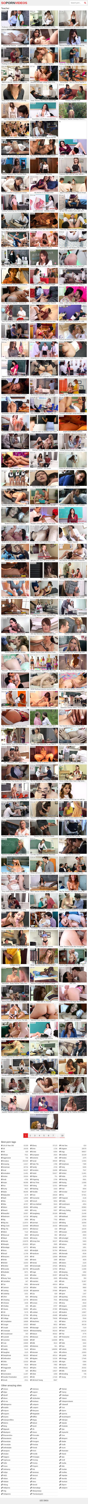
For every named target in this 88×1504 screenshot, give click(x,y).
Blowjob (15, 1244)
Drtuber (5, 1454)
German (44, 1222)
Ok (32, 1429)
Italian (44, 1287)
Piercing (73, 1179)
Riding (73, 1222)
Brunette (15, 1269)
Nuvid (33, 1426)
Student (73, 1312)
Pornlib (33, 1454)
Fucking (44, 1207)
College (15, 1318)
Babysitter (15, 1195)
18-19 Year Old (15, 1145)
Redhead (73, 1216)
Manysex (34, 1411)
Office (44, 1371)
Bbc (15, 1201)
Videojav (63, 1420)
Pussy (73, 1207)
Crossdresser (15, 1334)
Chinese (15, 1303)
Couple (15, 1327)
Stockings (73, 1300)
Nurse (44, 1364)
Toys (73, 1346)
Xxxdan (63, 1469)
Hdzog (4, 1485)
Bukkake (15, 1272)
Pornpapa (34, 1457)
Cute (15, 1343)
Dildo (15, 1361)
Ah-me (4, 1401)
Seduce (73, 1244)
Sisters (73, 1263)
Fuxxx (4, 1466)
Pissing (73, 1182)
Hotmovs (34, 1389)
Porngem (34, 1441)
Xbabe (62, 1441)
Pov (73, 1195)
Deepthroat (15, 1355)
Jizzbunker (35, 1398)
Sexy (73, 1247)
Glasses (44, 1232)
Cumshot (15, 1340)
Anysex (4, 1417)
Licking (44, 1315)
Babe (15, 1192)
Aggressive (15, 1158)
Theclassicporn (36, 1494)
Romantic (73, 1225)
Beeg (4, 1426)
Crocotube (6, 1444)
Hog (3, 1491)
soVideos (14, 3)
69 (15, 1151)
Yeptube (63, 1475)
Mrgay (33, 1420)
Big (15, 1219)
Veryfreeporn (65, 1417)
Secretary (73, 1241)
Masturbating (44, 1330)
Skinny (73, 1266)
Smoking (73, 1278)
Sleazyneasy (35, 1491)
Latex (44, 1306)
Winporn (63, 1438)
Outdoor (73, 1154)
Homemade (44, 1266)
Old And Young (44, 1380)
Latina (44, 1309)
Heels (44, 1259)
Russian (73, 1232)
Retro (73, 1219)
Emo (44, 1148)
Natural (44, 1355)
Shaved (73, 1250)
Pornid (33, 1448)
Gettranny (5, 1469)
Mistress (44, 1346)
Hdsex (4, 1478)
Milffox (33, 1417)
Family (44, 1167)
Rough (73, 1229)
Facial (44, 1161)
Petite (73, 1176)
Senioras (34, 1472)
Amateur (15, 1161)
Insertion (44, 1281)
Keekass (34, 1401)
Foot (44, 1195)
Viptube (63, 1423)
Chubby (15, 1306)
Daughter (15, 1352)
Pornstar (73, 1192)
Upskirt (73, 1355)
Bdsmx (4, 1423)
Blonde (15, 1241)
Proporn (34, 1466)
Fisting (44, 1185)
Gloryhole (44, 1235)
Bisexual (15, 1235)
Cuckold (15, 1337)
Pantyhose (73, 1164)
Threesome (73, 1337)
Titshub (63, 1389)
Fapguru (5, 1457)
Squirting (73, 1296)
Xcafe (62, 1444)
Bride (15, 1259)
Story (73, 1303)
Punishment (73, 1204)
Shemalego (35, 1488)
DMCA (46, 1500)
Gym (44, 1244)
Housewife (44, 1269)
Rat (32, 1469)
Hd (44, 1256)
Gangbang (44, 1213)
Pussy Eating (73, 1210)
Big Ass (15, 1222)
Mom (44, 1349)
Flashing (44, 1188)
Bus (15, 1275)
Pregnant (73, 1198)
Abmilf (4, 1395)
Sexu (33, 1482)
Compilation (15, 1321)
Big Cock (15, 1225)
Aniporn (5, 1411)
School (73, 1235)
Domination (15, 1374)
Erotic (44, 1151)
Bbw (15, 1204)
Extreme (44, 1158)
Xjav (62, 1457)
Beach (15, 1210)
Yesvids (63, 1478)
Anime (15, 1176)
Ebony (44, 1145)
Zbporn (62, 1485)
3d (15, 1148)
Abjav (4, 1392)
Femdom (44, 1170)
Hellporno (5, 1488)
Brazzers (15, 1256)
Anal (15, 1170)
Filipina (44, 1176)
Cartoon (15, 1287)
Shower (73, 1256)
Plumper (73, 1185)
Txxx (62, 1407)
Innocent (44, 1278)
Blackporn (5, 1432)
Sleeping (73, 1272)
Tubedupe (64, 1395)
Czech (15, 1346)
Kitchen (44, 1300)
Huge (44, 1272)
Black (15, 1238)
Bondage (15, 1247)
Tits (73, 1340)
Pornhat (34, 1444)
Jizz (44, 1293)
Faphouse (5, 1460)
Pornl (33, 1451)
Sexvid (33, 1485)
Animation (15, 1173)
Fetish (44, 1173)
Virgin (73, 1361)
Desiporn (5, 1451)
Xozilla (62, 1463)
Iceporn (34, 1392)
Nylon (44, 1367)
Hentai (44, 1263)
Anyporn (5, 1414)
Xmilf (62, 1460)
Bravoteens (6, 1438)
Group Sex (44, 1241)
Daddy (15, 1349)
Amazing (15, 1164)
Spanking (73, 1287)
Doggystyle (15, 1367)
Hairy (44, 1247)
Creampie (15, 1330)
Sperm (73, 1290)
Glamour (44, 1229)
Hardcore (44, 1253)
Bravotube (6, 1441)
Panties (73, 1158)
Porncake (34, 1435)
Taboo (73, 1321)
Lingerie (44, 1318)
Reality (73, 1213)
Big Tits (15, 1229)
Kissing (44, 1296)
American (15, 1167)
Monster (44, 1352)
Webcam (73, 1367)
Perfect (73, 1173)
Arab (15, 1179)
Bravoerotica (6, 1435)
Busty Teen (15, 1278)
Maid (44, 1324)
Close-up (15, 1315)
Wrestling (73, 1374)
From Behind (44, 1204)
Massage (44, 1327)
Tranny (62, 1392)
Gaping (44, 1216)
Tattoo (73, 1324)
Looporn (34, 1407)
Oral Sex (73, 1145)
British (15, 1263)
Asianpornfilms (7, 1420)
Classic (15, 1309)
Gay (44, 1219)
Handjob (44, 1250)
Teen (73, 1330)
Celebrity (15, 1293)
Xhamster (63, 1451)
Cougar (15, 1324)
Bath (15, 1198)
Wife (73, 1371)
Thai (73, 1334)
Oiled (44, 1374)
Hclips (4, 1472)
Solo (73, 1281)
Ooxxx (33, 1432)
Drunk (15, 1380)
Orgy (73, 1151)
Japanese (44, 1290)
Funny (44, 1210)
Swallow (73, 1315)
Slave (73, 1269)
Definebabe (6, 1448)
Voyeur (73, 1364)
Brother (15, 1266)
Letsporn (34, 1404)
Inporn (33, 1395)
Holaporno (6, 1494)
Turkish (73, 1349)
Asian (15, 1182)
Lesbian (44, 1312)
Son (73, 1284)
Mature (44, 1334)
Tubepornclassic (66, 1401)
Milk (44, 1343)
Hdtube (4, 1482)
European (44, 1154)
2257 (41, 1500)
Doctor (15, 1364)
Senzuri (34, 1475)
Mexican (44, 1337)
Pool (73, 1188)
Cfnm (15, 1296)
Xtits (62, 1466)
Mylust (33, 1423)
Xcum (62, 1448)
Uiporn (62, 1411)
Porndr (33, 1438)
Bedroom (15, 1216)
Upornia (63, 1414)
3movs (4, 1389)
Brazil (15, 1253)
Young (73, 1377)
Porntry (33, 1463)
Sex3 (33, 1478)
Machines (44, 1321)
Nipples (44, 1358)
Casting (15, 1290)
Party (73, 1167)
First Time (44, 1182)
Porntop (34, 1460)
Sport (73, 1293)
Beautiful (15, 1213)
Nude (44, 1361)
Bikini (15, 1232)
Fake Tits (44, 1164)
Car (15, 1284)
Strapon (73, 1306)
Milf (44, 1340)
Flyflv (4, 1463)
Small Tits (73, 1275)
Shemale (73, 1253)
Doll (15, 1371)
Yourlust (63, 1482)
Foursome (44, 1198)
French (44, 1201)
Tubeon (63, 1398)
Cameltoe (15, 1281)
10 (62, 1136)
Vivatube (63, 1426)
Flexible (44, 1192)
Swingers (73, 1318)
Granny (44, 1238)
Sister (73, 1259)
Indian (44, 1275)
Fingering (44, 1179)
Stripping (73, 1309)
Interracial (44, 1284)
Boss (15, 1250)
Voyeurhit (63, 1432)
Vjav (62, 1429)
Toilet (73, 1343)
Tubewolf (63, 1404)
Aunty (15, 1188)
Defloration (15, 1358)
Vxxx (62, 1435)
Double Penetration (15, 1377)
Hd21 (4, 1475)
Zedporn (63, 1488)
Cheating (15, 1300)
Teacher (73, 1327)
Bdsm (15, 1207)
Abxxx (4, 1398)
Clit (15, 1312)
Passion (73, 1170)
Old (44, 1377)
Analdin (4, 1407)
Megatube (34, 1414)
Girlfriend (44, 1225)
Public (73, 1201)
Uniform (73, 1352)
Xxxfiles (63, 1472)
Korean (44, 1303)
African (15, 1154)
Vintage (73, 1358)
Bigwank (5, 1429)
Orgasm (73, 1148)
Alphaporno (6, 1404)
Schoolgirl (73, 1238)
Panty (73, 1161)
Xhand (62, 1454)
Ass (15, 1185)
